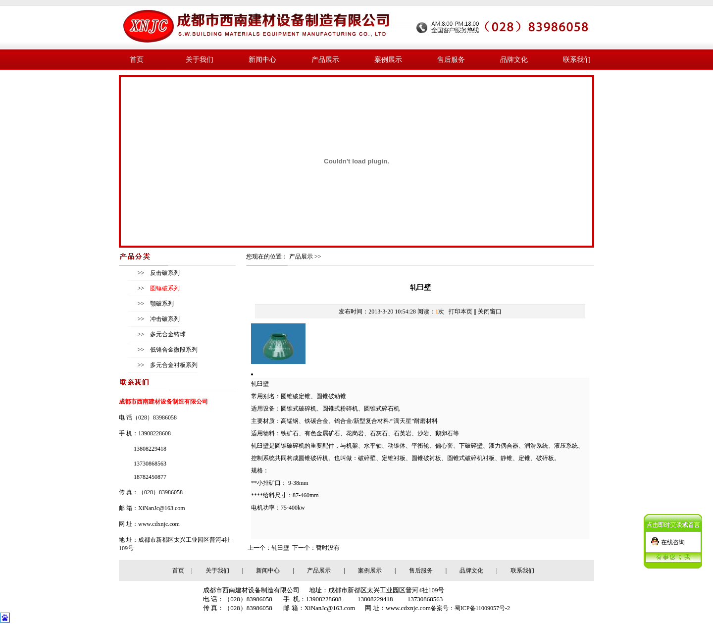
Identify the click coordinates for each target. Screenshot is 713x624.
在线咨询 (673, 540)
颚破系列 (161, 303)
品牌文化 (514, 59)
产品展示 (325, 59)
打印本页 (460, 311)
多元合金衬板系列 (173, 365)
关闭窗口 (490, 311)
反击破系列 (164, 272)
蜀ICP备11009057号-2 (482, 608)
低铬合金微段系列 (173, 349)
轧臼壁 (280, 547)
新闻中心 (262, 59)
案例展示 (388, 59)
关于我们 (199, 59)
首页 (137, 59)
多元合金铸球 (167, 334)
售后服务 (451, 59)
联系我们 (577, 59)
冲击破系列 (164, 318)
